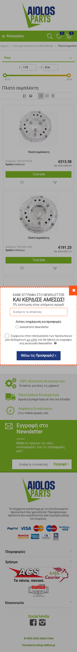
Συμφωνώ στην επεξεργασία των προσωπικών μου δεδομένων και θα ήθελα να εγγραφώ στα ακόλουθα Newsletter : (38, 339)
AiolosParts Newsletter (34, 327)
